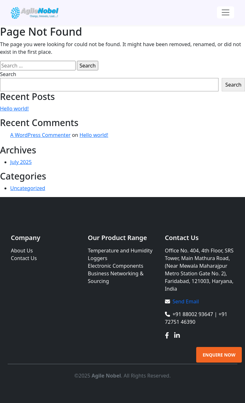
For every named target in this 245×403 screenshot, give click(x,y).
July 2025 (21, 162)
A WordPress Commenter (40, 134)
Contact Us (24, 258)
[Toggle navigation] (225, 12)
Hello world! (14, 108)
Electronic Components (115, 265)
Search (8, 74)
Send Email (186, 301)
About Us (22, 250)
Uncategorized (27, 188)
